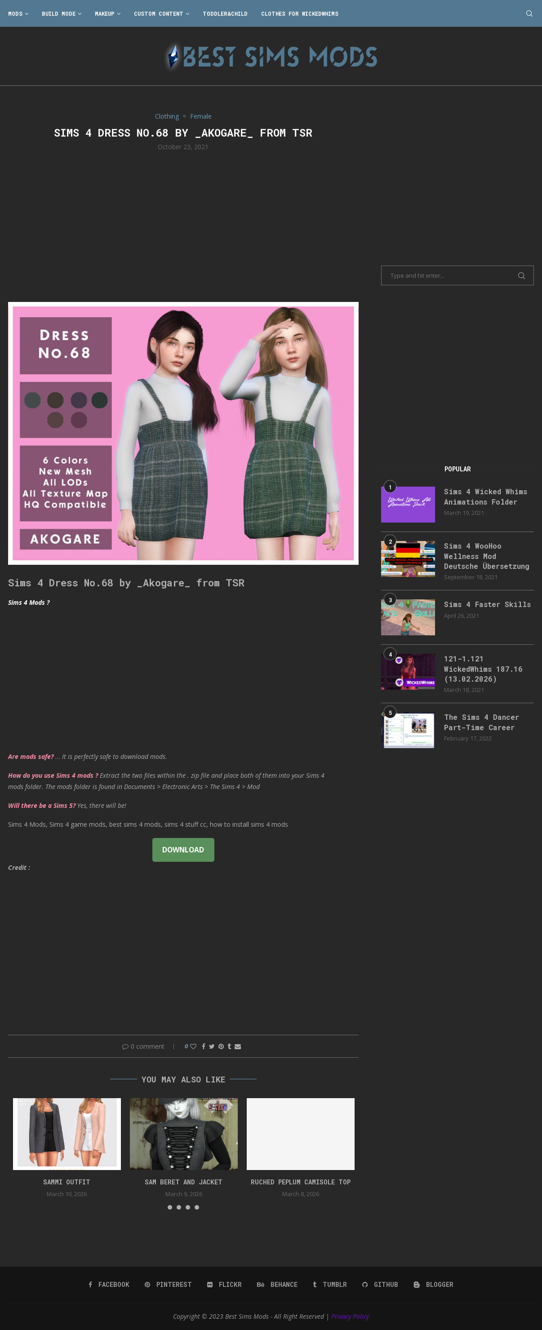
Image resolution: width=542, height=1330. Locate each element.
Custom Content (158, 13)
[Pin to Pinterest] (221, 1046)
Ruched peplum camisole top (301, 1182)
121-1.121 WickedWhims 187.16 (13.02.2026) (483, 668)
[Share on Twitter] (212, 1046)
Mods (15, 13)
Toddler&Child (225, 13)
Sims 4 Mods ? (28, 602)
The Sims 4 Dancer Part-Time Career (481, 722)
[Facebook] (109, 1284)
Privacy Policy (350, 1316)
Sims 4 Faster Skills (487, 604)
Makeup (105, 13)
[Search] (529, 13)
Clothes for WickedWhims (299, 13)
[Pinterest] (168, 1284)
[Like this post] (193, 1046)
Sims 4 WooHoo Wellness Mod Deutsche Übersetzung (486, 556)
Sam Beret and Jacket (183, 1182)
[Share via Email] (238, 1046)
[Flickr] (224, 1284)
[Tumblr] (330, 1284)
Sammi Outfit (66, 1182)
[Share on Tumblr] (229, 1046)
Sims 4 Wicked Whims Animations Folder (485, 496)
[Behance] (277, 1284)
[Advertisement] (183, 225)
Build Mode (59, 13)
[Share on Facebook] (203, 1046)
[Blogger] (433, 1284)
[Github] (380, 1284)
